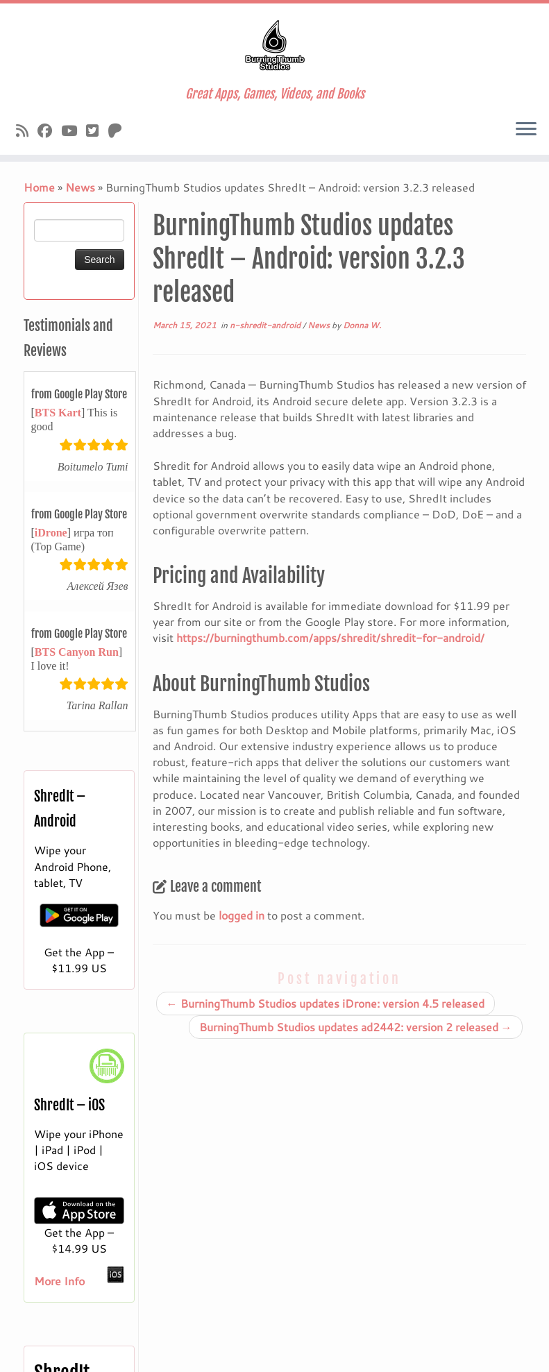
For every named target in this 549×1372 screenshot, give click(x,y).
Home (39, 187)
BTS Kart (58, 412)
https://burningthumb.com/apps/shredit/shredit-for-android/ (330, 637)
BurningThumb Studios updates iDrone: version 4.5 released (325, 1003)
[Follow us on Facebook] (49, 130)
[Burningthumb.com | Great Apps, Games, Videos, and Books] (274, 45)
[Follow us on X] (97, 130)
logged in (241, 915)
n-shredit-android (266, 325)
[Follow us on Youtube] (73, 130)
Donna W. (362, 325)
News (80, 187)
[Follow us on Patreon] (119, 130)
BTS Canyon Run (77, 652)
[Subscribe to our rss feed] (26, 130)
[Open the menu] (526, 129)
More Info (59, 1281)
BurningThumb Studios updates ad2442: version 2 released (355, 1027)
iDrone (51, 533)
